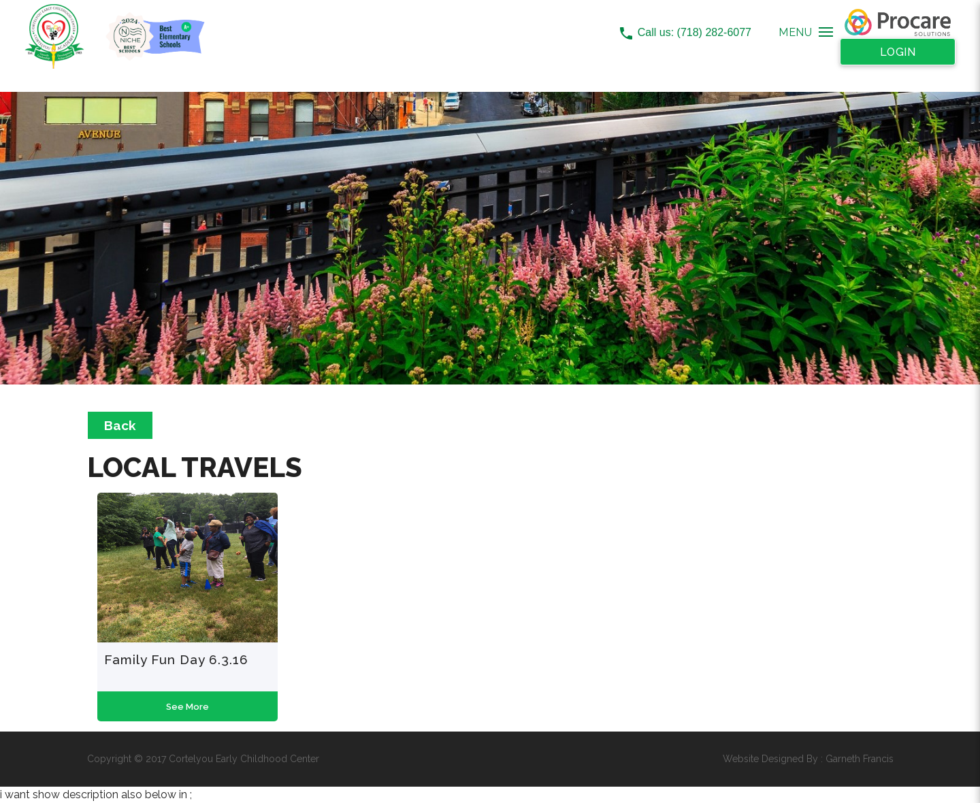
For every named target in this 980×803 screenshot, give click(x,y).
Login (898, 52)
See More (187, 707)
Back (120, 425)
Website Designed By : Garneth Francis (808, 758)
